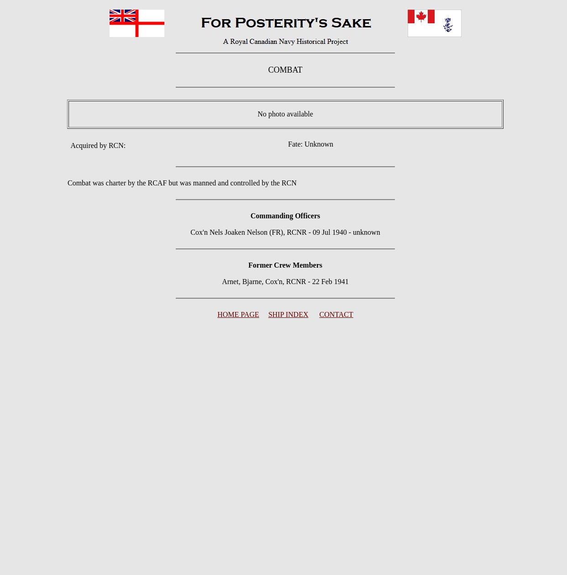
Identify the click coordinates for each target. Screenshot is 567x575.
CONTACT (336, 314)
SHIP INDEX (288, 314)
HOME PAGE (238, 314)
